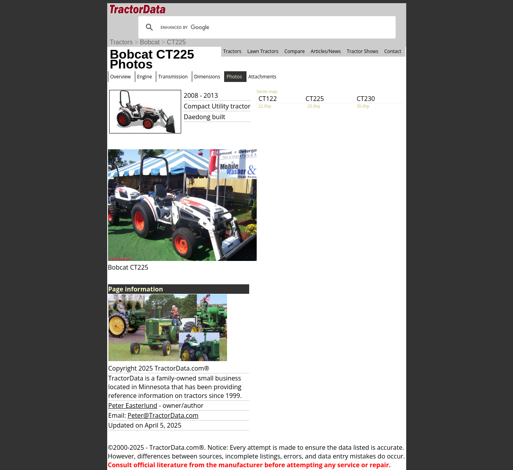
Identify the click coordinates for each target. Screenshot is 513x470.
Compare (294, 51)
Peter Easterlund (132, 405)
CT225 (176, 42)
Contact (392, 51)
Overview (120, 76)
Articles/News (326, 51)
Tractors (121, 42)
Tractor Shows (363, 51)
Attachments (262, 76)
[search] (266, 27)
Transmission (172, 76)
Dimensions (207, 76)
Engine (144, 76)
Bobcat (150, 42)
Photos (234, 76)
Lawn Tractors (262, 51)
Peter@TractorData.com (163, 415)
